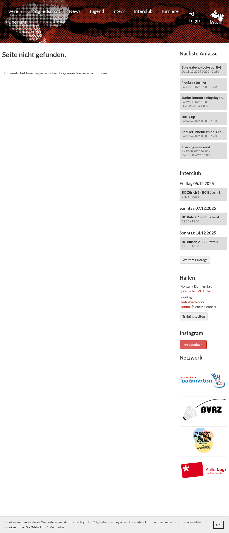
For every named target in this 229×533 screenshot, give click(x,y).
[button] (203, 69)
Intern (118, 11)
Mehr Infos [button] (56, 527)
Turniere (170, 11)
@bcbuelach (193, 344)
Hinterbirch (188, 302)
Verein (15, 11)
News (75, 11)
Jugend (96, 11)
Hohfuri (185, 307)
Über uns (17, 22)
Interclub (143, 11)
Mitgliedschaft (45, 11)
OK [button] (218, 525)
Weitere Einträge (195, 260)
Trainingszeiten (193, 316)
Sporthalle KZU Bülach (196, 291)
